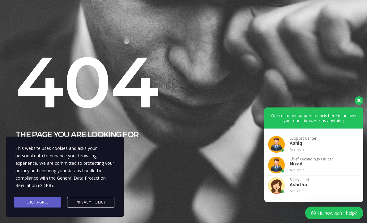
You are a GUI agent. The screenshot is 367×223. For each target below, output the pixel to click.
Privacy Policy (91, 202)
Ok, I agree (38, 202)
